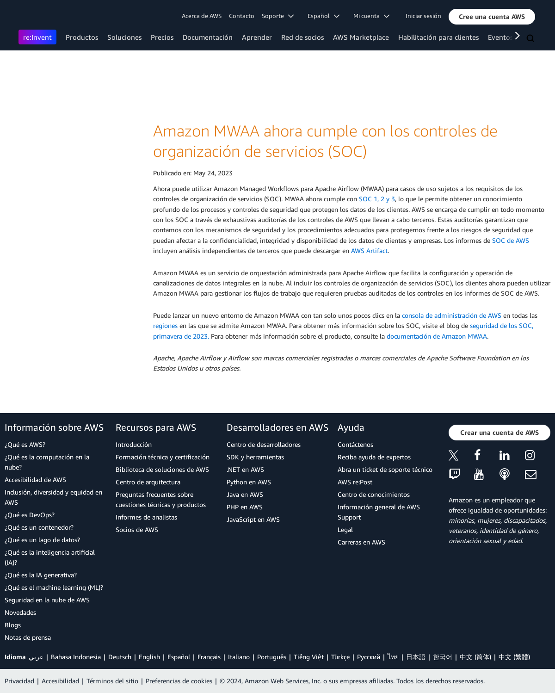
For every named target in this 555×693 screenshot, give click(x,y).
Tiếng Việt (309, 657)
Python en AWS (249, 482)
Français (209, 657)
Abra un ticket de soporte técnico (385, 469)
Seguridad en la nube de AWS (47, 600)
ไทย (393, 657)
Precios (162, 37)
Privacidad (19, 681)
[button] (492, 17)
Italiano (239, 657)
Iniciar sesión (423, 15)
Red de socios (302, 37)
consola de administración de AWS (451, 315)
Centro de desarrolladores (264, 444)
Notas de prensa (28, 637)
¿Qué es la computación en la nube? (47, 462)
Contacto (241, 15)
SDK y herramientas (255, 457)
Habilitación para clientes (438, 37)
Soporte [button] (278, 15)
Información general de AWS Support (379, 512)
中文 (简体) (475, 657)
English (149, 657)
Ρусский (368, 657)
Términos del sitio (112, 681)
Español (178, 657)
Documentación (208, 37)
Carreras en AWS (361, 542)
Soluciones (124, 37)
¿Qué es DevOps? (30, 515)
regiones (165, 325)
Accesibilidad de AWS (35, 479)
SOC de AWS (510, 240)
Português (271, 657)
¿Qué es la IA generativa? (41, 575)
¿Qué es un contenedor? (39, 527)
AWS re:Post (355, 482)
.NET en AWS (245, 469)
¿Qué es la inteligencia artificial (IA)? (50, 557)
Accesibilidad (60, 681)
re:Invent (37, 37)
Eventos (500, 37)
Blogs (13, 625)
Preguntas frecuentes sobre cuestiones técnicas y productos (161, 499)
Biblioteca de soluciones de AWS (162, 469)
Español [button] (323, 15)
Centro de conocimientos (374, 494)
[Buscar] (531, 39)
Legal (345, 529)
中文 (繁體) (514, 657)
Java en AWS (245, 494)
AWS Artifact (369, 250)
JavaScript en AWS (253, 519)
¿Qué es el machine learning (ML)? (54, 587)
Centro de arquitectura (148, 482)
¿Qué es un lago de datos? (42, 540)
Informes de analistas (146, 517)
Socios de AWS (137, 529)
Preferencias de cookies (179, 681)
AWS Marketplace (361, 37)
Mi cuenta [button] (371, 15)
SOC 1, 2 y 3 (377, 199)
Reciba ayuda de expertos (374, 457)
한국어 (442, 657)
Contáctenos (355, 444)
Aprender (257, 37)
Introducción (134, 444)
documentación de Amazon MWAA (437, 336)
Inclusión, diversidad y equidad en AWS (53, 497)
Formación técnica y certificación (163, 457)
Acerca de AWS (202, 15)
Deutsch (119, 657)
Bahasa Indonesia (76, 657)
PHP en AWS (245, 507)
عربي (36, 657)
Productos (82, 37)
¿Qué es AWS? (25, 444)
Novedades (20, 612)
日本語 (416, 657)
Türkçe (340, 657)
